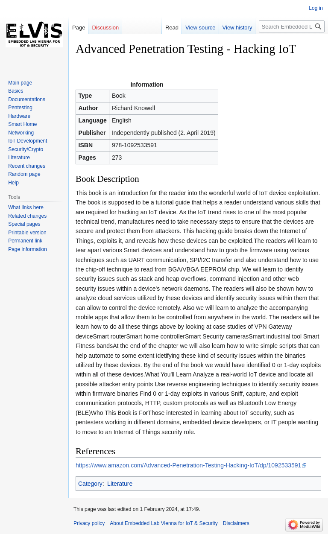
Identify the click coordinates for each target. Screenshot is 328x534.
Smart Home (22, 124)
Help (13, 183)
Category (90, 483)
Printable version (27, 233)
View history (237, 27)
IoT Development (27, 141)
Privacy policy (89, 523)
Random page (24, 174)
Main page (20, 83)
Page (78, 27)
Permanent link (25, 241)
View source (200, 27)
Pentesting (20, 108)
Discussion (105, 27)
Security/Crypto (25, 149)
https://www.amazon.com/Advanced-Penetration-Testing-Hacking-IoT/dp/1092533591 (188, 465)
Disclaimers (236, 523)
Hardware (19, 116)
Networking (21, 133)
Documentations (26, 99)
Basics (15, 91)
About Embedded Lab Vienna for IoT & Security (163, 523)
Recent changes (26, 166)
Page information (27, 249)
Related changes (27, 216)
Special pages (24, 224)
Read (172, 27)
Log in (316, 8)
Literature (119, 483)
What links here (26, 207)
